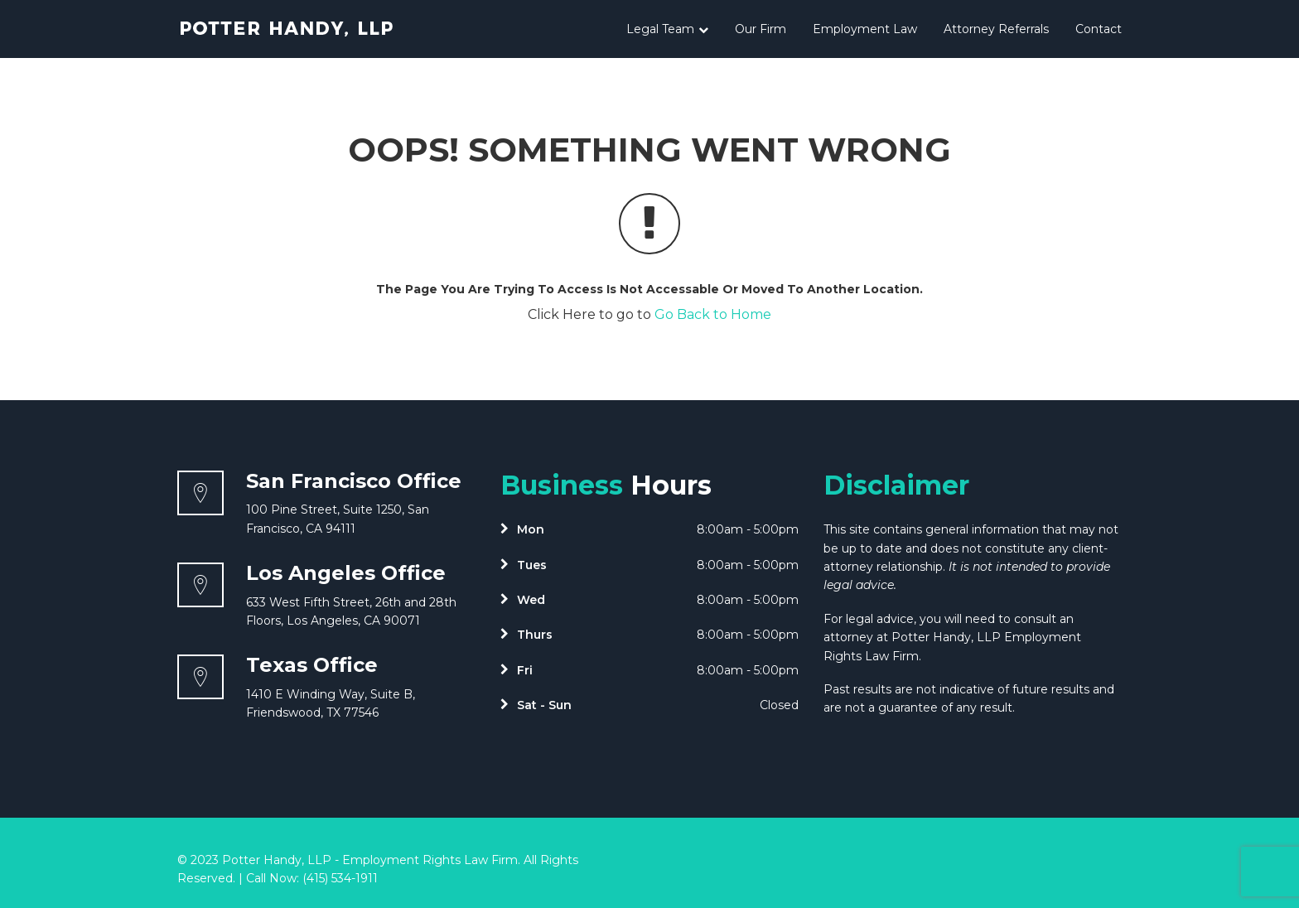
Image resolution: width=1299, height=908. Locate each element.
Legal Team (667, 29)
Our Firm (760, 29)
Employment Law (865, 29)
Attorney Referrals (996, 29)
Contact (1098, 29)
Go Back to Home (712, 314)
